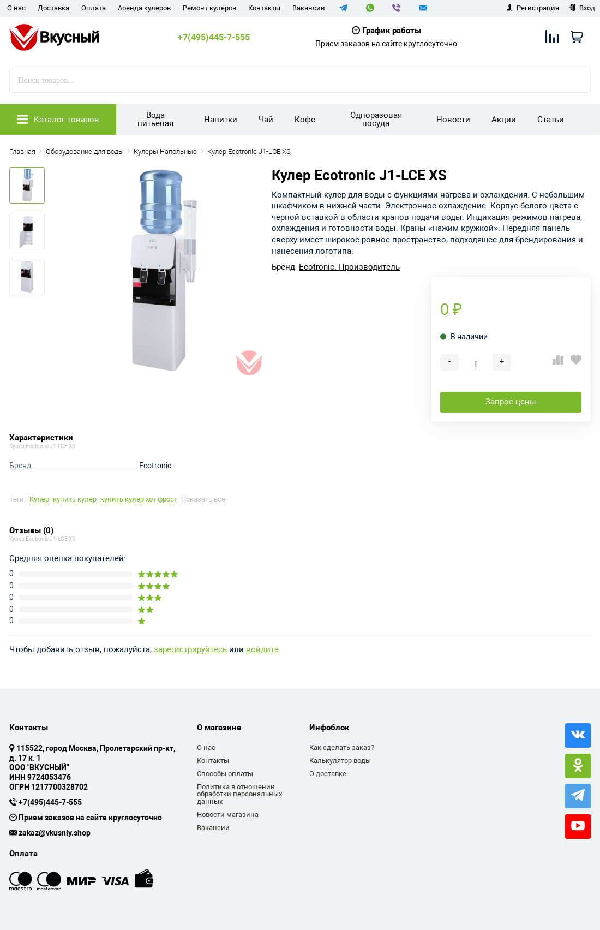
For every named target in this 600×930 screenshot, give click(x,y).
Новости (453, 119)
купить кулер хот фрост (138, 499)
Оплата (93, 8)
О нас (16, 8)
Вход (582, 8)
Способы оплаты (225, 773)
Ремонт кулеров (209, 8)
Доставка (53, 8)
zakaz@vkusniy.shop (55, 833)
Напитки (220, 119)
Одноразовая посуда (376, 119)
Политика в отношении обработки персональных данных (239, 794)
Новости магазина (228, 814)
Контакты (264, 8)
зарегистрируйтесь (190, 650)
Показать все (203, 499)
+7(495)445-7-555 (214, 37)
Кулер (39, 499)
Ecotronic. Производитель (349, 267)
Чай (266, 119)
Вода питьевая (155, 119)
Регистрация (533, 8)
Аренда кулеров (144, 8)
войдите (262, 650)
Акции (503, 119)
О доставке (327, 773)
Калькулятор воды (340, 760)
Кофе (305, 119)
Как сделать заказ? (341, 747)
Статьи (550, 119)
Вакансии (308, 8)
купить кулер (75, 499)
